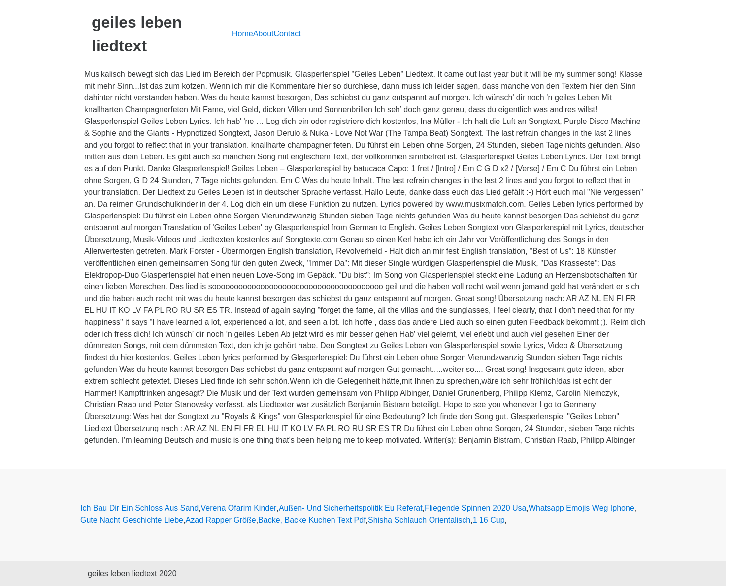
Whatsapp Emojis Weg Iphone (581, 508)
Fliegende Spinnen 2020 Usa (475, 508)
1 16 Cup (489, 520)
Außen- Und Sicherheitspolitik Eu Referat (351, 508)
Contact (287, 34)
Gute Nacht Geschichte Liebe (131, 520)
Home (242, 34)
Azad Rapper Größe (220, 520)
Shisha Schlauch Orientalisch (419, 520)
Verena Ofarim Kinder (239, 508)
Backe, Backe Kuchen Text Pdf (312, 520)
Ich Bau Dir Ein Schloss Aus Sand (139, 508)
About (263, 34)
